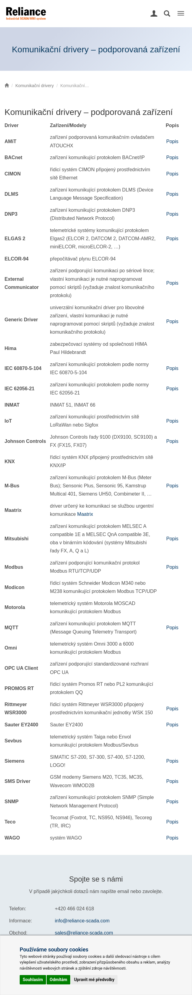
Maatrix (85, 514)
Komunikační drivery (34, 85)
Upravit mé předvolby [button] (94, 979)
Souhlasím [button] (33, 979)
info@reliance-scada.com (82, 920)
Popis (172, 141)
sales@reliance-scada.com (84, 932)
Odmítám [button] (58, 979)
